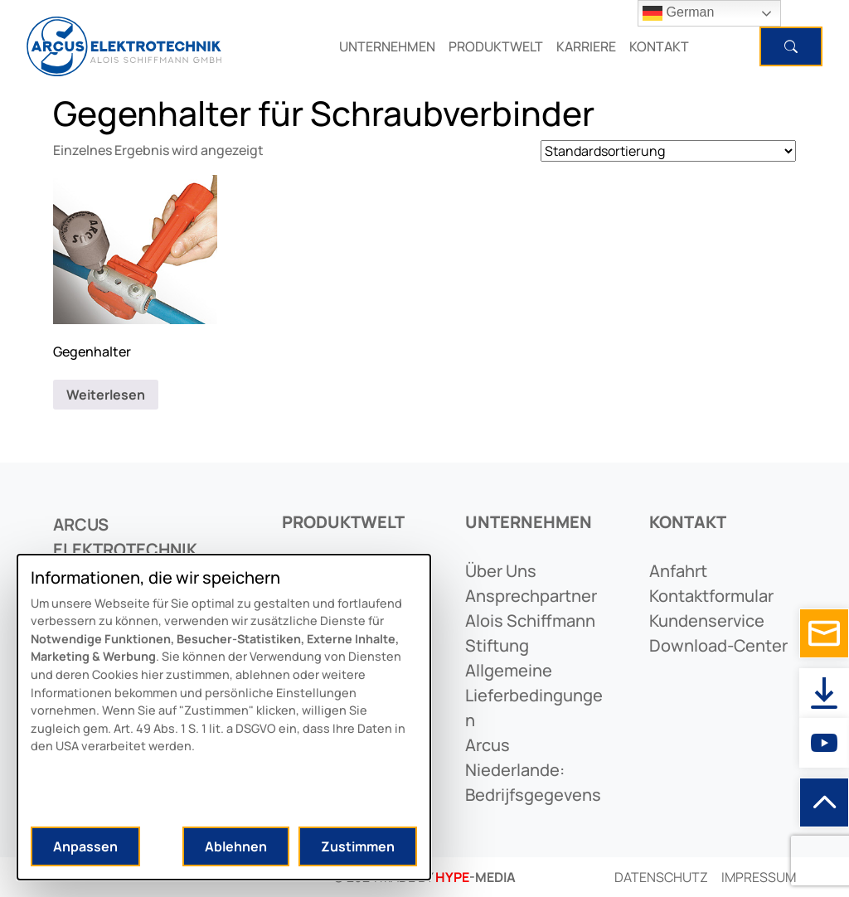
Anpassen (85, 846)
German (678, 13)
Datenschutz (661, 877)
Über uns (500, 571)
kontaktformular (711, 595)
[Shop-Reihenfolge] (668, 151)
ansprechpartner (531, 595)
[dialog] (224, 717)
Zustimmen (358, 846)
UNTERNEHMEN (387, 46)
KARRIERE (586, 46)
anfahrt (678, 571)
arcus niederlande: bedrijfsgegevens (533, 770)
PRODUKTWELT (496, 46)
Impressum (758, 877)
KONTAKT (659, 46)
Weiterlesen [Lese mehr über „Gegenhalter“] (105, 394)
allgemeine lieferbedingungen (534, 695)
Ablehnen (236, 846)
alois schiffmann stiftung (530, 633)
